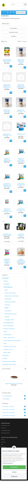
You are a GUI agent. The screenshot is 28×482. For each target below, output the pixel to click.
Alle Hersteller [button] (14, 28)
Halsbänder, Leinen (7, 349)
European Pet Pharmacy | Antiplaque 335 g (7, 159)
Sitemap (2, 439)
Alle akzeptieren (14, 467)
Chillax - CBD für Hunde (9, 337)
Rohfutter (15, 281)
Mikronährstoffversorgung (10, 313)
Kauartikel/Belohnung (15, 322)
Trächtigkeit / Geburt (9, 319)
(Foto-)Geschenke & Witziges (14, 361)
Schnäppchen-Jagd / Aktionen (9, 364)
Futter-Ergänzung (15, 287)
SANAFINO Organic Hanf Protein (21, 235)
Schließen (14, 472)
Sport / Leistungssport (8, 325)
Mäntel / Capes (15, 352)
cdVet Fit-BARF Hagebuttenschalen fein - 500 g (7, 60)
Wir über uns (3, 428)
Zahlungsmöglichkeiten (5, 430)
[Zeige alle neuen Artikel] (25, 368)
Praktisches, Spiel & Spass (15, 346)
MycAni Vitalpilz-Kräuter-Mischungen (12, 340)
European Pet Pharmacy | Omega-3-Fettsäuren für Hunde (7, 261)
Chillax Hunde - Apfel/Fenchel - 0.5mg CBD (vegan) (21, 61)
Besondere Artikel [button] (13, 32)
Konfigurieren (14, 476)
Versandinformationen (5, 432)
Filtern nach (6, 23)
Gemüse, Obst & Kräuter (10, 293)
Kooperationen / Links (5, 425)
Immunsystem (8, 310)
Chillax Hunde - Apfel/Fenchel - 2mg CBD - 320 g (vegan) (7, 86)
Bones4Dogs (14, 278)
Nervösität (7, 316)
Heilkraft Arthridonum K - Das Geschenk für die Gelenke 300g (21, 261)
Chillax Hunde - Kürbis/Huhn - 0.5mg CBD (7, 111)
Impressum (3, 442)
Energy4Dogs (14, 355)
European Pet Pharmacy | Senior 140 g (21, 210)
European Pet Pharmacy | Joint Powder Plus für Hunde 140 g (7, 185)
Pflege (4, 343)
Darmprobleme (8, 299)
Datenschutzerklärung (7, 463)
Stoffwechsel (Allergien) (10, 301)
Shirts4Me (14, 358)
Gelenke (7, 307)
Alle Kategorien (21, 12)
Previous (4, 380)
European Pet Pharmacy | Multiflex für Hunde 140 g (7, 210)
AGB (2, 444)
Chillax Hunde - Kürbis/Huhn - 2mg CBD (21, 111)
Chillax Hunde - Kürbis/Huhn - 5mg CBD (7, 135)
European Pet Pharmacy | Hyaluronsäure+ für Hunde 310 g (21, 160)
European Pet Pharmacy (9, 328)
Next (24, 380)
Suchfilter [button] (13, 36)
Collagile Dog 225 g (21, 134)
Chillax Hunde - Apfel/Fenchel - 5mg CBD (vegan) (21, 86)
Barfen (6, 290)
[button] (14, 33)
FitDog (4, 331)
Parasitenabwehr (7, 334)
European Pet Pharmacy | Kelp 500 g (21, 185)
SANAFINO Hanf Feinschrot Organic (7, 235)
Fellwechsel (7, 304)
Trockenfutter (15, 284)
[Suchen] (17, 4)
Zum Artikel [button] (7, 241)
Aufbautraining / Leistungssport (12, 296)
